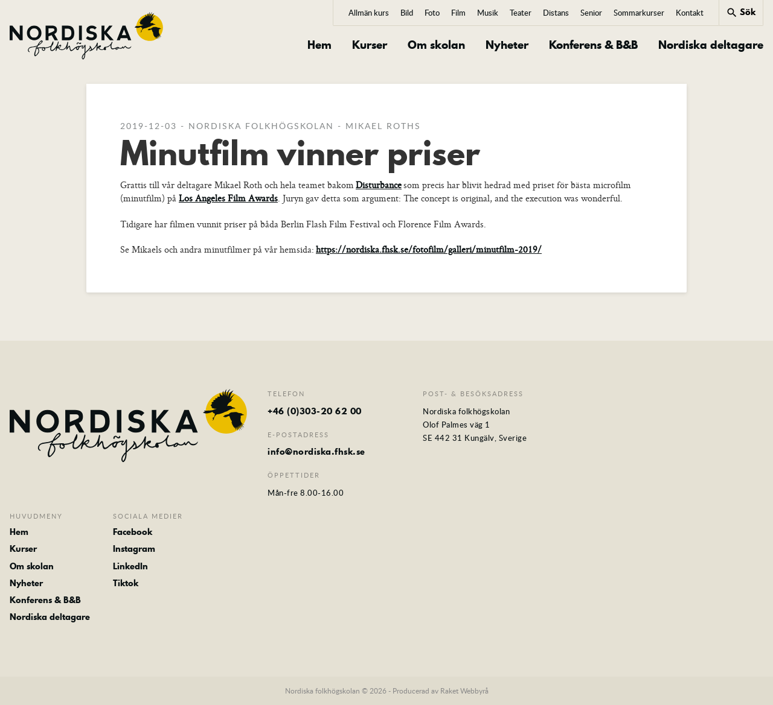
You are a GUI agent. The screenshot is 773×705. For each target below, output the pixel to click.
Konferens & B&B (593, 45)
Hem (319, 45)
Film (458, 12)
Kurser (369, 45)
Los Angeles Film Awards (228, 198)
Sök (740, 12)
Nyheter (507, 45)
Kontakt (690, 12)
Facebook (132, 531)
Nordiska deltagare (710, 45)
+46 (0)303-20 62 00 (315, 411)
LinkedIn (130, 566)
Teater (520, 12)
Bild (406, 12)
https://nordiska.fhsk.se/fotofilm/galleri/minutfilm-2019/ (429, 249)
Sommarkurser (639, 12)
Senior (591, 12)
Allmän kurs (368, 12)
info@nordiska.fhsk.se (316, 452)
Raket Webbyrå (464, 690)
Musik (487, 12)
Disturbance (379, 185)
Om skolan (436, 45)
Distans (556, 12)
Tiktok (125, 583)
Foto (432, 12)
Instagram (134, 548)
